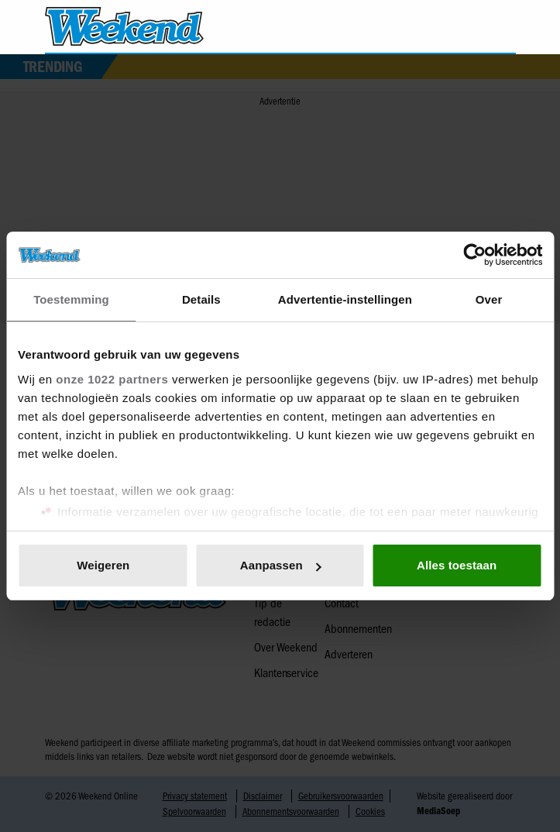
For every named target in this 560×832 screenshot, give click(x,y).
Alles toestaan (456, 565)
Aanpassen (280, 565)
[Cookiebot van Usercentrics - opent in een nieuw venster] (474, 254)
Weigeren (103, 565)
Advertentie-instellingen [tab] (345, 299)
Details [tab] (201, 299)
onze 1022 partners (112, 379)
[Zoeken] (503, 27)
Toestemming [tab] (71, 299)
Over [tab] (489, 299)
